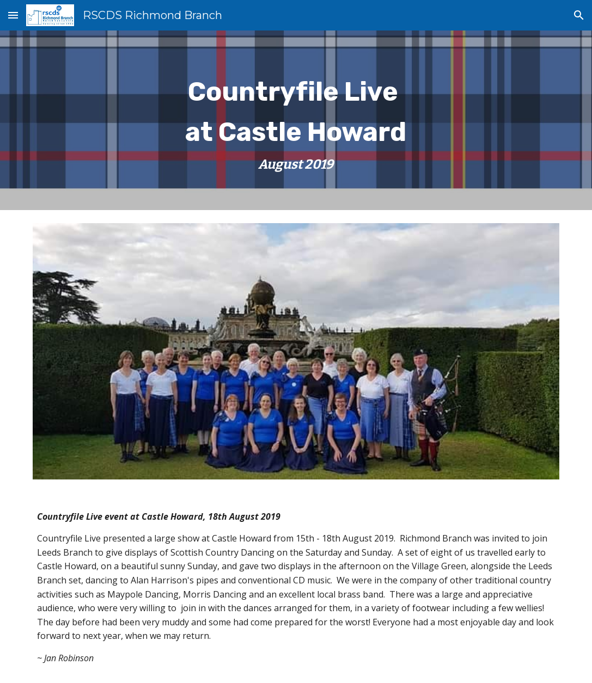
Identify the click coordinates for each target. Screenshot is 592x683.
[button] (13, 15)
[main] (296, 120)
